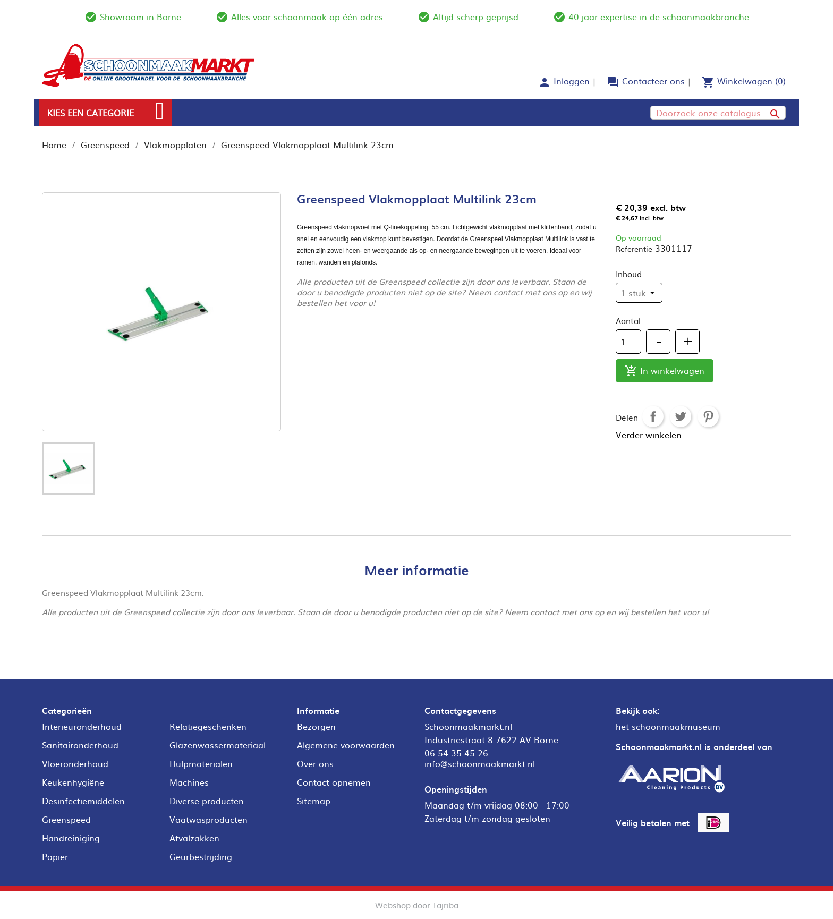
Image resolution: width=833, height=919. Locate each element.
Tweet (680, 416)
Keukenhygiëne (73, 782)
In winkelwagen (664, 371)
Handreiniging (71, 837)
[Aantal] (628, 341)
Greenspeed (66, 819)
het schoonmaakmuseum (668, 726)
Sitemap (313, 800)
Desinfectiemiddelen (83, 800)
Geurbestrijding (200, 856)
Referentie (634, 248)
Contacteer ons (653, 80)
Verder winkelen (649, 434)
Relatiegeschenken (207, 726)
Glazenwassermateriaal (217, 744)
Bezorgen (316, 726)
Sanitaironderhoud (80, 744)
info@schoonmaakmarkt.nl (479, 763)
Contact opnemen (334, 782)
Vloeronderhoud (75, 763)
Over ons (315, 763)
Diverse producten (206, 800)
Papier (55, 856)
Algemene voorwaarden (346, 744)
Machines (189, 782)
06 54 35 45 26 (456, 752)
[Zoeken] (718, 113)
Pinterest (708, 416)
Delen (653, 416)
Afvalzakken (194, 837)
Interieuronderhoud (82, 726)
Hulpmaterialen (201, 763)
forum (613, 82)
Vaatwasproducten (208, 819)
